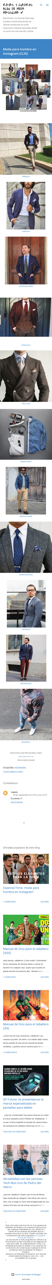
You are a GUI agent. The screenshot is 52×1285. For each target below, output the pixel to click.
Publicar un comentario (14, 1132)
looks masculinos (13, 772)
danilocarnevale (26, 516)
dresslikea (26, 629)
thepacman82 (26, 461)
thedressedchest (26, 575)
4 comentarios (10, 1052)
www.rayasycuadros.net (26, 756)
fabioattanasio (26, 683)
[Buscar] (41, 4)
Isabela (14, 792)
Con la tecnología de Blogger (26, 1274)
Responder (17, 802)
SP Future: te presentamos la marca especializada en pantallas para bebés (23, 1103)
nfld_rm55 (26, 404)
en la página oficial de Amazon (31, 1237)
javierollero (26, 742)
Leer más (44, 902)
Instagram (20, 768)
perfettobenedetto (26, 286)
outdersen (26, 231)
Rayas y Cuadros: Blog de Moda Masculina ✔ (18, 8)
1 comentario (9, 902)
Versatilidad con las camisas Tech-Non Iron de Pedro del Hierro (23, 1183)
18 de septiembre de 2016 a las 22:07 (30, 795)
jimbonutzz (26, 345)
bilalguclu (26, 176)
